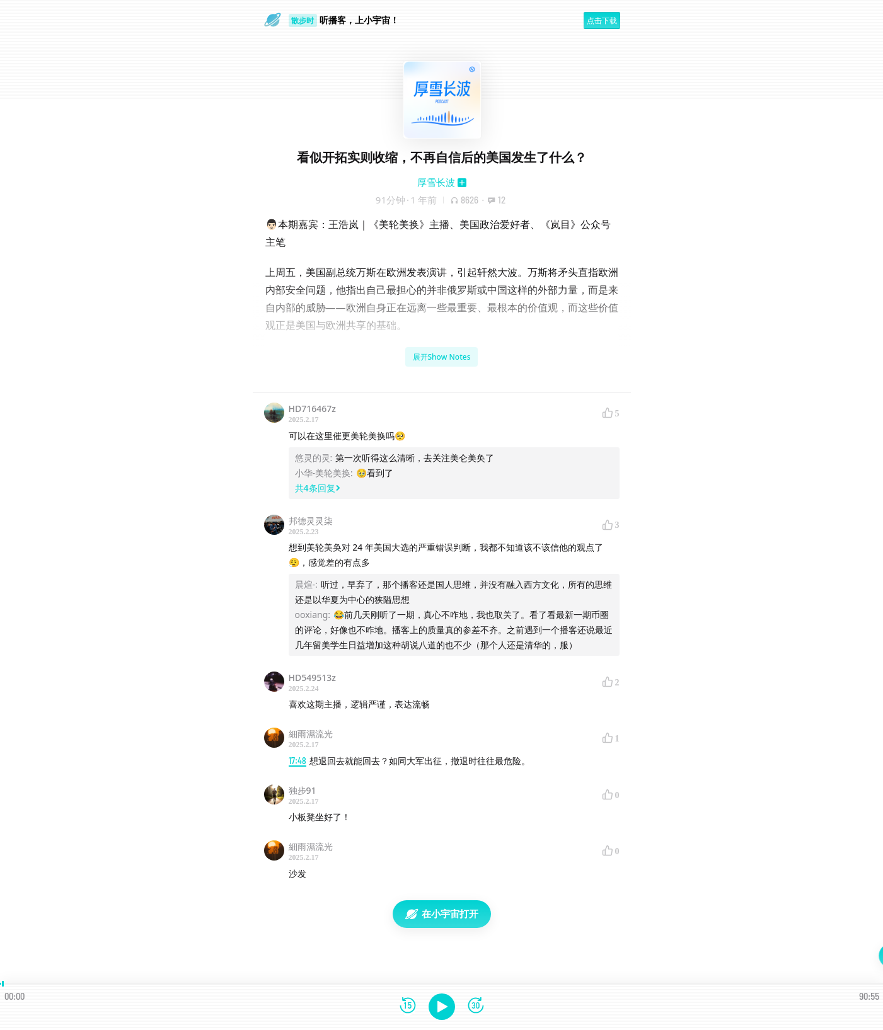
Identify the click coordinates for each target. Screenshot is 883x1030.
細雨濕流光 (311, 734)
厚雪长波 (436, 182)
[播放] (441, 1006)
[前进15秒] (475, 1006)
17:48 (297, 760)
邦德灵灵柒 (311, 521)
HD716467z (312, 409)
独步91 (302, 790)
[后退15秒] (407, 1006)
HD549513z (312, 678)
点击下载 (602, 20)
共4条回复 (317, 488)
